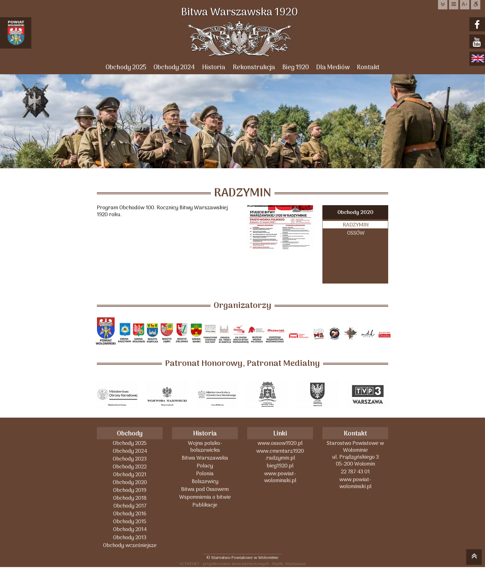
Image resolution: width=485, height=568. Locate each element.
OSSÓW (356, 233)
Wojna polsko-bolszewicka (205, 447)
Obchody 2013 (129, 537)
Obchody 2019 (129, 490)
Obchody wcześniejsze (130, 545)
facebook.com (478, 24)
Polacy (205, 466)
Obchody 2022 (130, 467)
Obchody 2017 (129, 506)
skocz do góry (474, 558)
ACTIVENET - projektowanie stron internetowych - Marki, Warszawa (242, 564)
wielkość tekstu (464, 4)
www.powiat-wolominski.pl (280, 477)
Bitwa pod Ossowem (205, 489)
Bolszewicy (205, 482)
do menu (453, 4)
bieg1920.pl (280, 466)
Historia (213, 67)
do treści (442, 4)
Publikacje (204, 505)
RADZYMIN (356, 225)
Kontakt (369, 67)
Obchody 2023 (130, 459)
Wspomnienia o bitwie (205, 497)
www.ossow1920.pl (280, 443)
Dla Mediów (333, 67)
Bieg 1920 (296, 67)
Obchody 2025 (125, 67)
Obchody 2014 (130, 530)
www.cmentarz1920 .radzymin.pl (280, 454)
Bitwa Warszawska (205, 458)
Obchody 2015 (129, 522)
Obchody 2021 (129, 475)
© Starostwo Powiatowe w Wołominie (242, 557)
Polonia (205, 474)
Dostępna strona (475, 4)
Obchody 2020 (355, 213)
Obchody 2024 (174, 67)
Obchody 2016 (129, 514)
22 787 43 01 (355, 472)
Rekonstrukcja (254, 67)
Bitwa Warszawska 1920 (242, 12)
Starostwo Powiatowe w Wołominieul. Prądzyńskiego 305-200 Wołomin (355, 454)
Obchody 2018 (130, 498)
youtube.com (478, 42)
